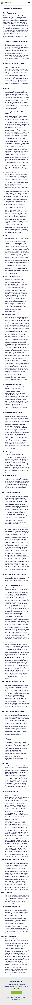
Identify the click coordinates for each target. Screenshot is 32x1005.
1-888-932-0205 (20, 984)
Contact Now (16, 992)
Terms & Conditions (20, 997)
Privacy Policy (10, 997)
